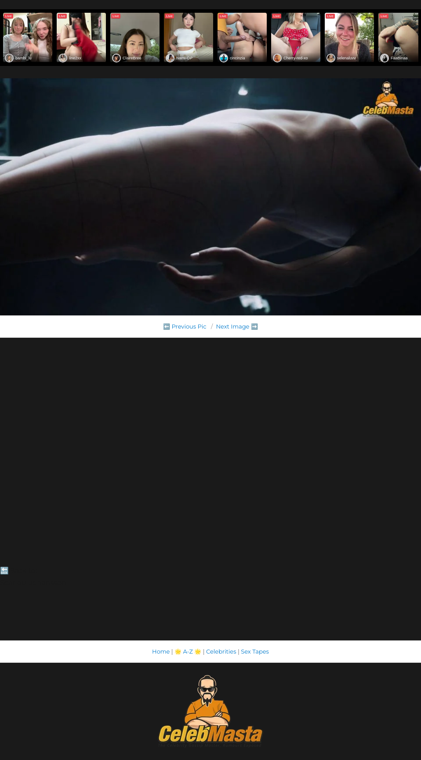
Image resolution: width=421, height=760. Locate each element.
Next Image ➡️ (237, 326)
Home (161, 651)
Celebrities (221, 651)
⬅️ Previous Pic (185, 326)
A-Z (188, 651)
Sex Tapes (255, 651)
